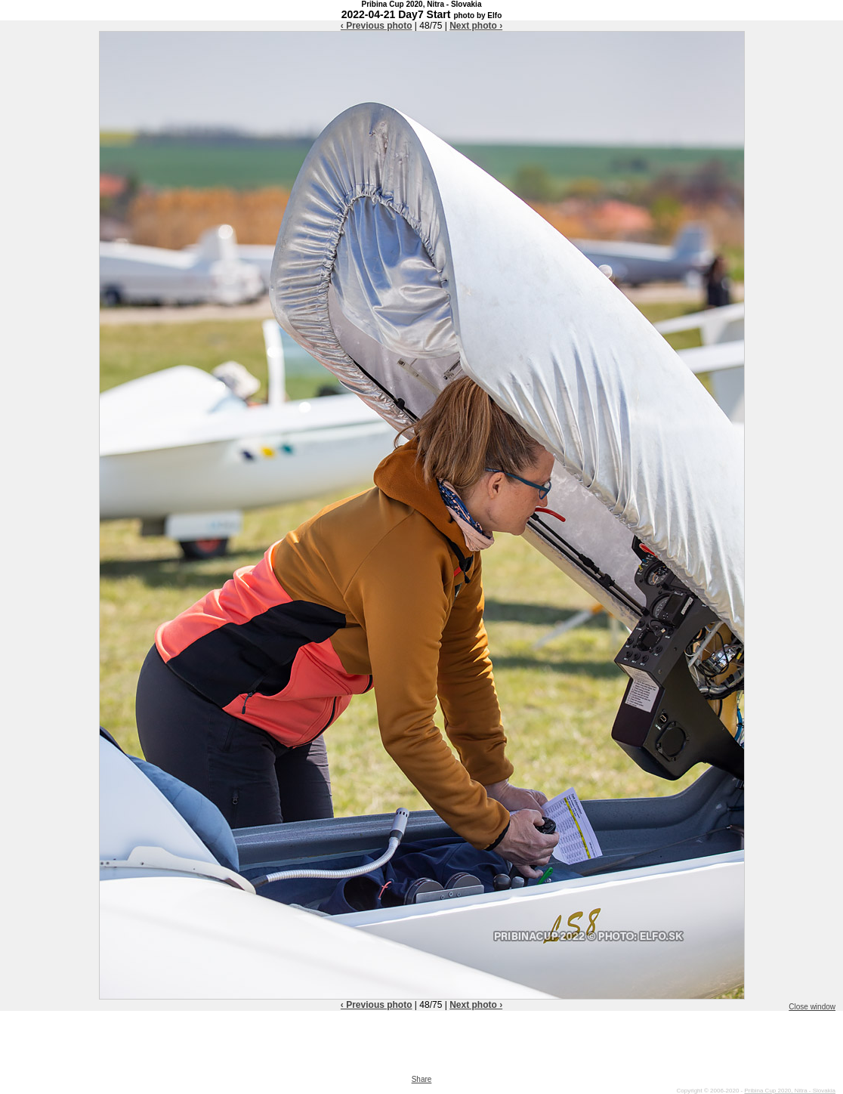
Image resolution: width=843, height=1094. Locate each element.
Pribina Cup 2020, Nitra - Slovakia (789, 1090)
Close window (812, 1007)
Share (422, 1079)
